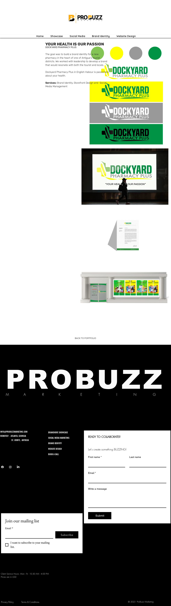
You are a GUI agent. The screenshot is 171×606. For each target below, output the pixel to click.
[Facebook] (2, 467)
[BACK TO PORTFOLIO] (85, 338)
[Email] (28, 534)
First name (95, 457)
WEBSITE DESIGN (55, 448)
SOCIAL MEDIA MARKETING (58, 437)
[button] (124, 176)
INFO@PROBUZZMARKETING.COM (13, 431)
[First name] (105, 463)
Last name (135, 457)
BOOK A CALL (53, 454)
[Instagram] (10, 467)
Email (9, 528)
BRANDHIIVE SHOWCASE (58, 432)
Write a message (97, 488)
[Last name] (146, 463)
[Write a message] (127, 499)
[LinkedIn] (18, 467)
